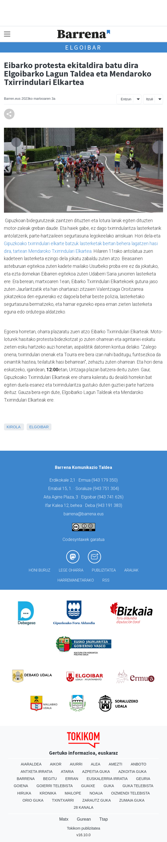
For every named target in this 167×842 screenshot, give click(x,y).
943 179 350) (105, 480)
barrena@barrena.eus (84, 513)
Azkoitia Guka (132, 771)
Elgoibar (83, 47)
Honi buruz (39, 570)
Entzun (126, 99)
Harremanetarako (76, 580)
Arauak (131, 570)
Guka (108, 786)
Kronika (48, 793)
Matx (63, 819)
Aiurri (76, 764)
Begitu (50, 779)
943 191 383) (109, 505)
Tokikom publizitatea (83, 828)
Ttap (103, 819)
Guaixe (88, 786)
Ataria (67, 771)
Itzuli (149, 99)
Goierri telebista (54, 786)
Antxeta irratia (37, 771)
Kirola (13, 427)
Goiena (21, 786)
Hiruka (24, 793)
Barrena (26, 779)
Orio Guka (32, 800)
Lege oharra (71, 570)
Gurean (84, 819)
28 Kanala (83, 807)
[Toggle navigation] (7, 34)
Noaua (96, 793)
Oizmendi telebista (130, 793)
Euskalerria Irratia (107, 779)
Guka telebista (137, 786)
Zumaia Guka (132, 800)
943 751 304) (106, 488)
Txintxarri (63, 800)
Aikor (55, 764)
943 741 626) (111, 497)
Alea (95, 764)
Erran (71, 779)
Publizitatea (104, 570)
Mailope (73, 793)
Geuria (143, 779)
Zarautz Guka (96, 800)
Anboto (138, 764)
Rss (105, 580)
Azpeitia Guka (96, 771)
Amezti (115, 764)
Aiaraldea (31, 764)
